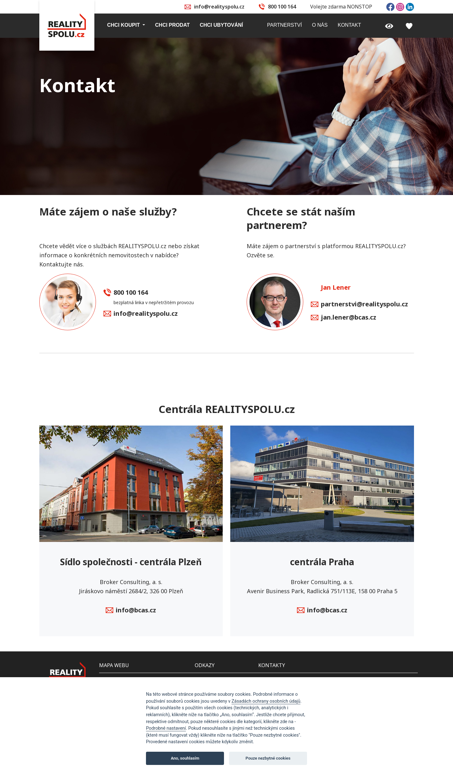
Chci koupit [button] (124, 25)
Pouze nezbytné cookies (268, 758)
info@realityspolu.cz (219, 6)
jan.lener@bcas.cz (343, 317)
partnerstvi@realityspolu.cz (359, 304)
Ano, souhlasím (185, 758)
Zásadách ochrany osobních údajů (266, 701)
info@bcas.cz (131, 610)
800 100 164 (282, 6)
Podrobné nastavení (166, 728)
